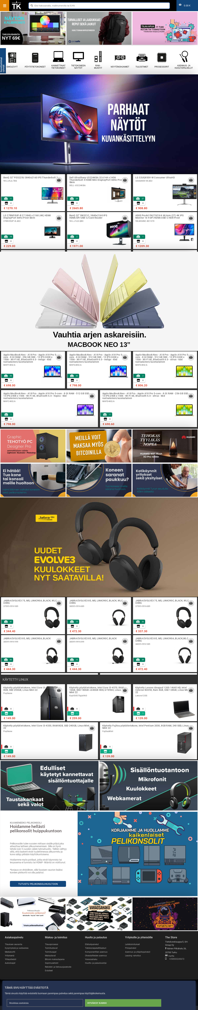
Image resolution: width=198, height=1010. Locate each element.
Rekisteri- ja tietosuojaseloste (53, 969)
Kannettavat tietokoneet (58, 60)
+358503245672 (174, 959)
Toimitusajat (51, 952)
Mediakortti (10, 952)
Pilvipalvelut (130, 948)
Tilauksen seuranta (14, 944)
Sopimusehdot (52, 963)
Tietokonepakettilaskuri (96, 948)
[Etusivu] (16, 10)
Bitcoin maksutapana (55, 959)
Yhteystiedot (11, 959)
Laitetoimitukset (133, 944)
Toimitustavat (51, 948)
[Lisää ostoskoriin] (59, 180)
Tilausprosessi (52, 944)
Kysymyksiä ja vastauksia (17, 948)
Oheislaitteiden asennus (96, 955)
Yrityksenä (10, 955)
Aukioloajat (10, 963)
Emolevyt (12, 60)
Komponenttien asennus (96, 952)
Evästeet (49, 974)
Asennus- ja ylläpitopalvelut (138, 952)
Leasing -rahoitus (133, 955)
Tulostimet (142, 60)
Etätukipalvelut (92, 944)
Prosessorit (162, 60)
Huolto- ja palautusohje (96, 963)
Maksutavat (50, 955)
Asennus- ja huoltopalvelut (184, 60)
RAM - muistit (98, 60)
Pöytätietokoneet (35, 60)
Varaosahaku (91, 959)
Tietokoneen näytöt (78, 60)
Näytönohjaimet (120, 60)
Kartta (169, 956)
